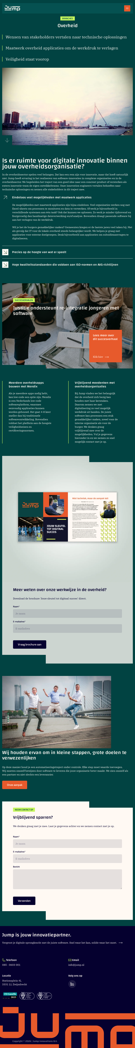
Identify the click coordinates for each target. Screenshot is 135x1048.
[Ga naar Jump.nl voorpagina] (12, 8)
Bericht (16, 866)
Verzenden (24, 902)
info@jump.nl (76, 964)
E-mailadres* (19, 621)
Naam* (16, 606)
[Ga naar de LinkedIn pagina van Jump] (72, 984)
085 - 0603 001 (11, 964)
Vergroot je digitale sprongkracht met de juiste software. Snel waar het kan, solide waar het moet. (62, 942)
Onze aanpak (14, 786)
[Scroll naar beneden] (7, 140)
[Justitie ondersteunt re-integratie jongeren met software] (67, 325)
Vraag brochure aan (29, 645)
